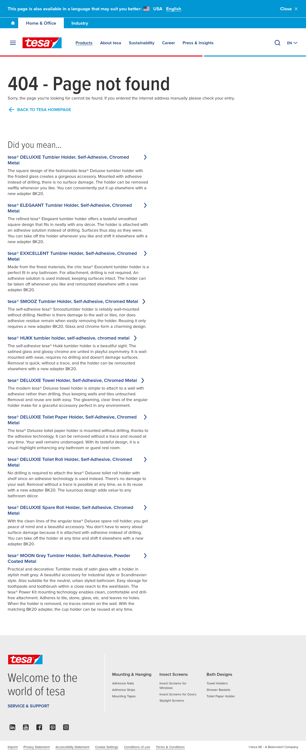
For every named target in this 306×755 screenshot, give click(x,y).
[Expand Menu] (13, 43)
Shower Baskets (218, 690)
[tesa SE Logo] (42, 43)
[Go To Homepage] (13, 23)
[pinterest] (52, 728)
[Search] (277, 43)
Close (289, 8)
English (173, 8)
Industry (79, 23)
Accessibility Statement (72, 747)
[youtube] (26, 728)
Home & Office (41, 23)
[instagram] (66, 728)
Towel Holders (217, 683)
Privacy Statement (36, 747)
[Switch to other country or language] (292, 43)
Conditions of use (137, 747)
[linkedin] (12, 728)
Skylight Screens (171, 700)
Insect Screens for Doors (178, 694)
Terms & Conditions (170, 747)
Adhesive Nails (123, 683)
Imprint (13, 747)
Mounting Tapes (124, 696)
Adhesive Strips (123, 690)
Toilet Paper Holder (221, 696)
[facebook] (39, 728)
